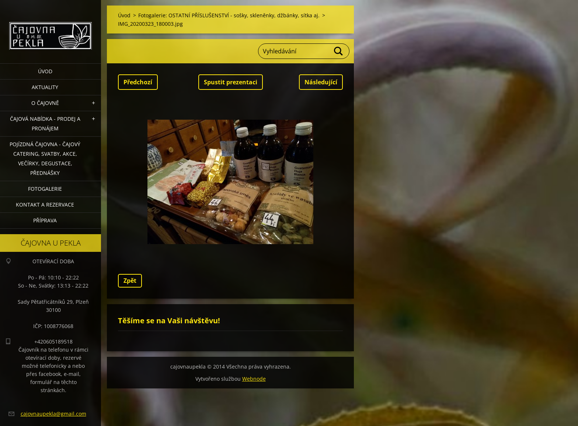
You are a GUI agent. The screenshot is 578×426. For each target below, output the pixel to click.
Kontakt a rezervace (45, 204)
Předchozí (137, 82)
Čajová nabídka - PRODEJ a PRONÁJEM (45, 123)
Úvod (45, 71)
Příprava (45, 220)
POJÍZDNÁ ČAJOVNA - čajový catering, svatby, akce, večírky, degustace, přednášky (45, 158)
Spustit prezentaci (230, 82)
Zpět (129, 281)
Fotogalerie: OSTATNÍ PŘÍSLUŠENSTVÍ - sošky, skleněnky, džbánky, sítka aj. (229, 15)
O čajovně (45, 102)
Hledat (339, 51)
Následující (320, 82)
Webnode (254, 378)
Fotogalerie (45, 188)
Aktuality (45, 87)
